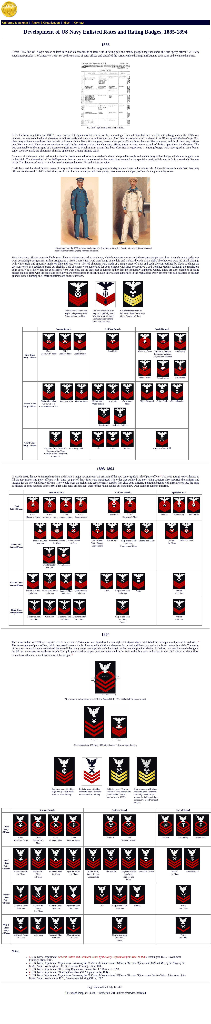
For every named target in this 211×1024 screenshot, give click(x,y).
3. (30, 969)
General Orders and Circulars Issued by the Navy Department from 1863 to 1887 (102, 956)
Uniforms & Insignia (15, 22)
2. (30, 963)
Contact (79, 22)
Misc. (67, 22)
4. (30, 972)
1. (30, 956)
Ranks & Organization (46, 22)
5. (30, 975)
